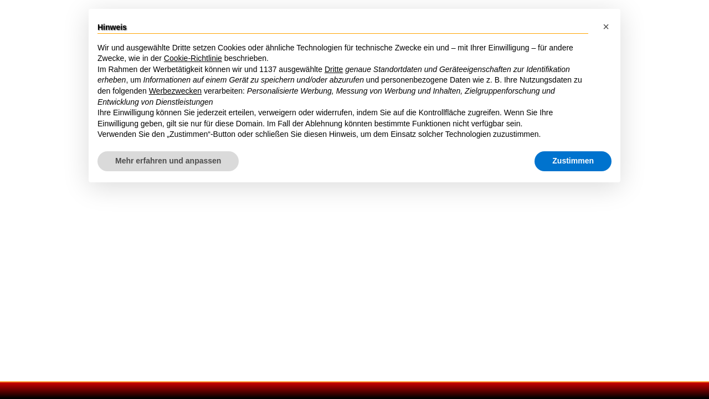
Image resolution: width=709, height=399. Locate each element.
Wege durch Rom (76, 42)
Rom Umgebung (456, 196)
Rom (16, 42)
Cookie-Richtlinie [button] (193, 59)
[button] (606, 26)
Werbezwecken (175, 91)
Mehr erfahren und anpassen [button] (168, 161)
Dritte (334, 69)
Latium (438, 209)
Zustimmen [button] (573, 161)
